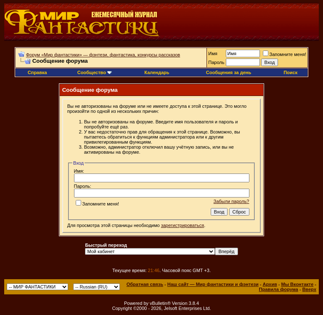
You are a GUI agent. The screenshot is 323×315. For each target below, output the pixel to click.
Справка (37, 72)
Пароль (216, 62)
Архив (270, 284)
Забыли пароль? (231, 201)
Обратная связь (145, 284)
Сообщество (94, 72)
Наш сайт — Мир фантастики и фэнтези (213, 284)
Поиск (290, 72)
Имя (212, 53)
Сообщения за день (228, 72)
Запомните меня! (284, 54)
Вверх (309, 289)
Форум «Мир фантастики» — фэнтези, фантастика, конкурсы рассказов (103, 54)
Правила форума (278, 289)
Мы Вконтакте (297, 284)
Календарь (156, 72)
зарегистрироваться (182, 225)
